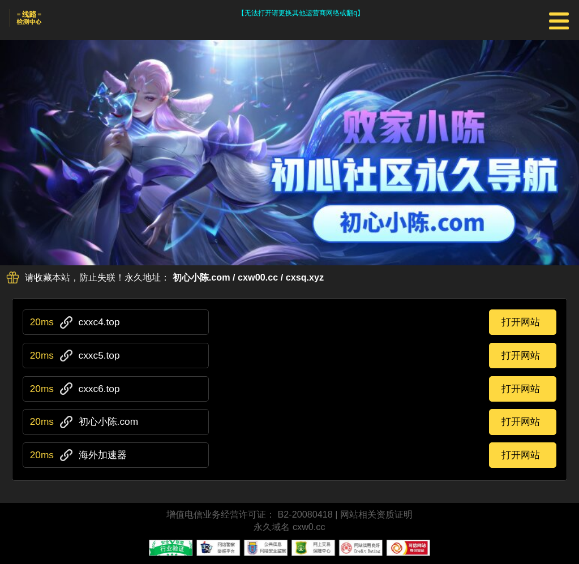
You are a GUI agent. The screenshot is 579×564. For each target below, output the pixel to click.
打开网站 (520, 322)
